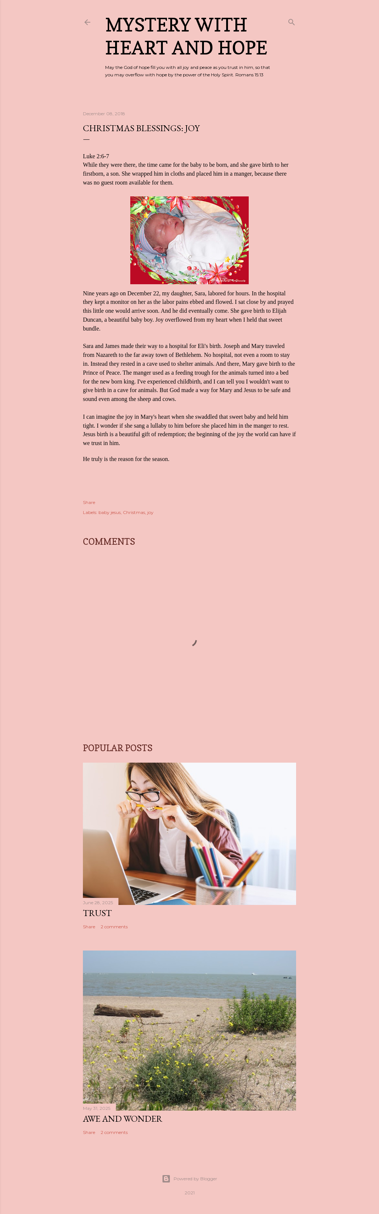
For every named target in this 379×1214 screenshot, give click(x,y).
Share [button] (89, 502)
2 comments (114, 926)
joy (150, 512)
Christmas (134, 512)
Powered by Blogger (189, 1178)
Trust (97, 913)
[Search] (291, 20)
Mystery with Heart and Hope (186, 36)
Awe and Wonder (122, 1118)
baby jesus (109, 512)
